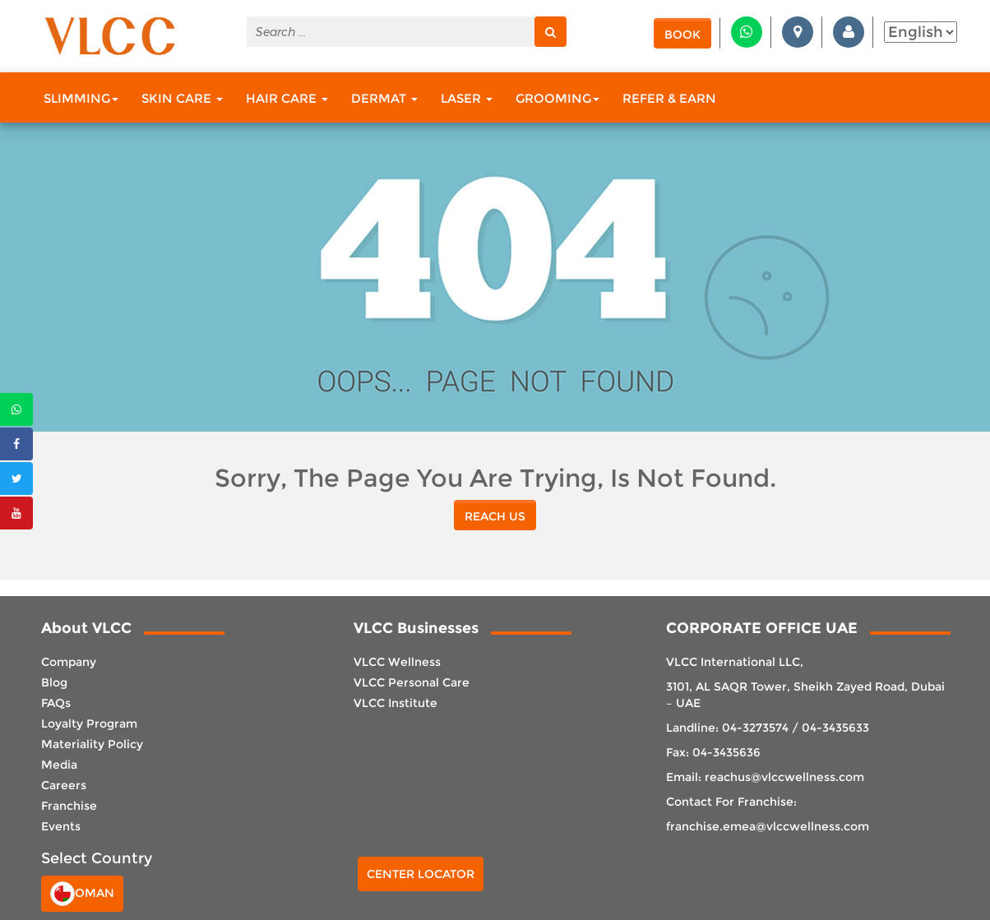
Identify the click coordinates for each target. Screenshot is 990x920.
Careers (63, 785)
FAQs (56, 703)
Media (59, 764)
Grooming (557, 98)
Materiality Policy (92, 744)
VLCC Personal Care (412, 682)
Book (682, 34)
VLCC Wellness (397, 661)
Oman (82, 893)
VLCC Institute (395, 703)
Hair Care (287, 98)
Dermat (384, 98)
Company (68, 661)
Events (61, 826)
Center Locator (420, 874)
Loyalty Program (89, 723)
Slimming (81, 98)
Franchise (69, 805)
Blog (54, 682)
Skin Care (182, 98)
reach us (495, 516)
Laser (467, 98)
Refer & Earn (669, 98)
